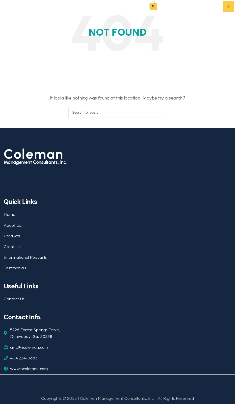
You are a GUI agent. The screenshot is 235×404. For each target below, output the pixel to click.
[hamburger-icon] (228, 6)
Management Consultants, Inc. (35, 162)
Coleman (34, 154)
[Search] (117, 112)
